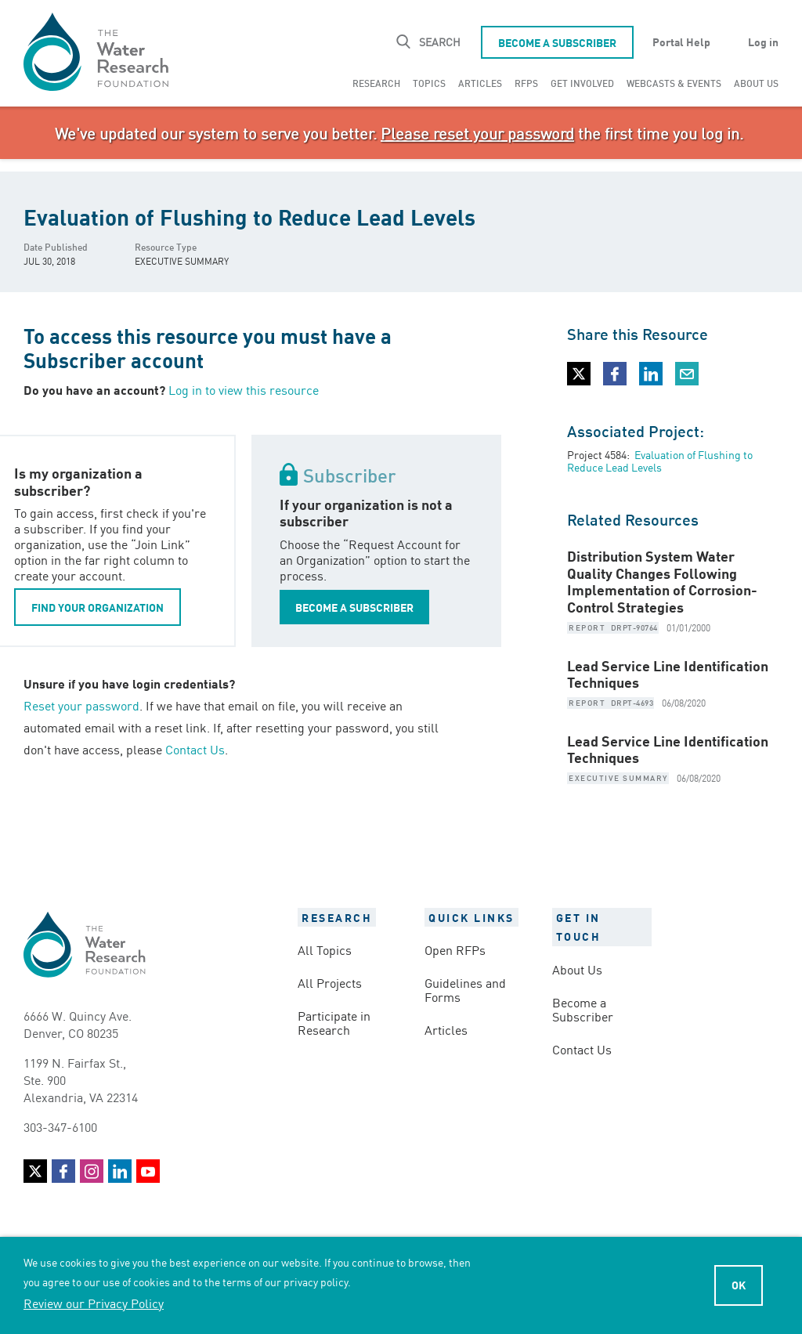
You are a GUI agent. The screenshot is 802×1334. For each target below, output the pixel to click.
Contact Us (195, 748)
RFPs (526, 82)
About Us (756, 82)
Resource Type (166, 246)
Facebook (63, 1171)
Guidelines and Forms (465, 989)
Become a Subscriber (557, 42)
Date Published (55, 246)
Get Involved (582, 82)
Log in (763, 41)
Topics (429, 82)
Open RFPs (455, 949)
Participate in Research (334, 1022)
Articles (480, 82)
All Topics (325, 949)
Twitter (35, 1171)
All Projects (330, 982)
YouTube (148, 1171)
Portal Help (681, 41)
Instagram (91, 1171)
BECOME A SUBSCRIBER (354, 607)
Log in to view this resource (243, 389)
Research (376, 82)
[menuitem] (376, 83)
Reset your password (81, 705)
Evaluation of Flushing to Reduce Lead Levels (660, 460)
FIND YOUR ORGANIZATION (97, 607)
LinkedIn (120, 1171)
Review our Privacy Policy (93, 1302)
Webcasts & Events (674, 82)
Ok (739, 1284)
